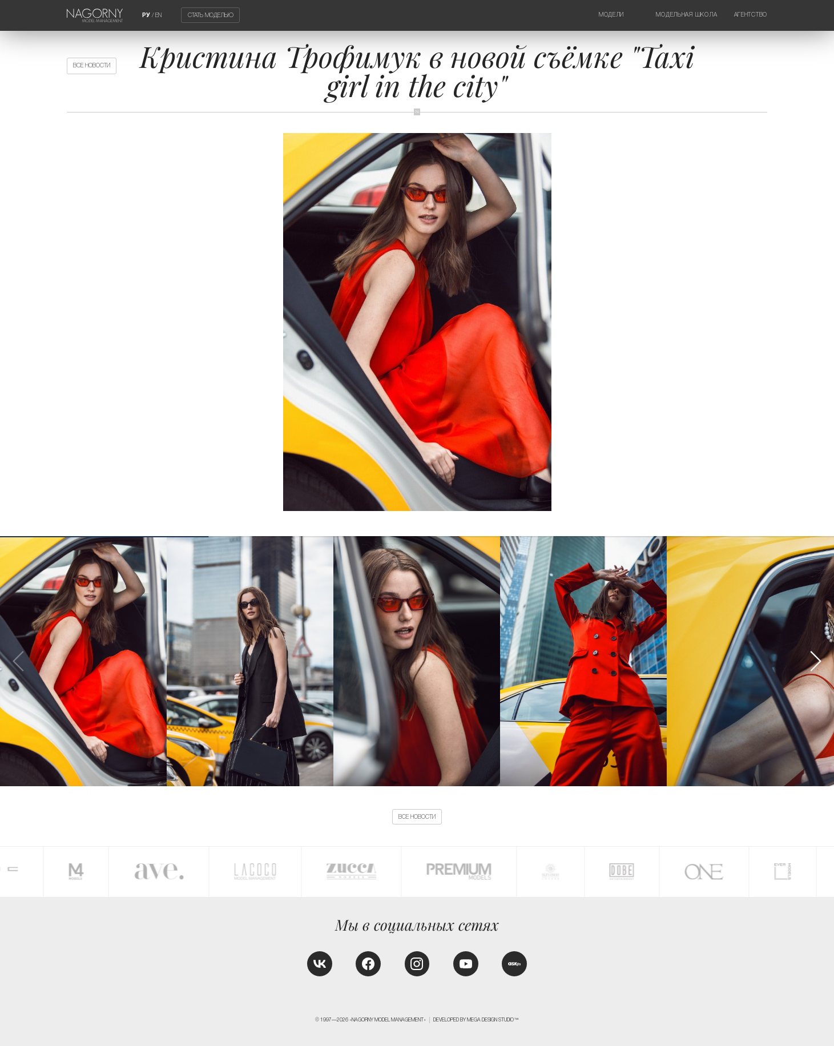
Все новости (91, 65)
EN (158, 15)
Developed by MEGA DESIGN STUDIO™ (476, 1020)
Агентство (751, 14)
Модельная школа (686, 14)
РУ (146, 15)
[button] (815, 661)
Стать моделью (210, 15)
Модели (611, 14)
